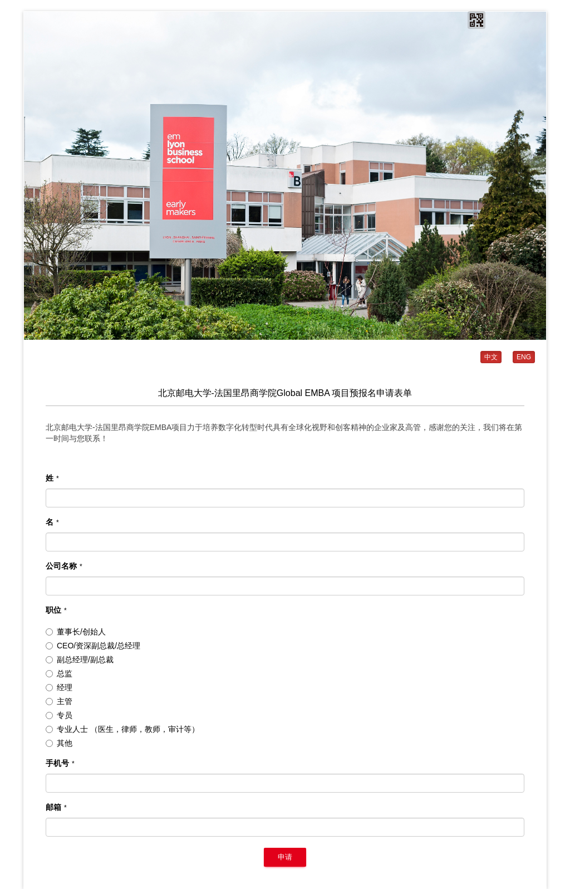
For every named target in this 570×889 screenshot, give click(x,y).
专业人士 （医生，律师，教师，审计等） (122, 729)
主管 (59, 701)
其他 (59, 743)
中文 (491, 357)
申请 (285, 857)
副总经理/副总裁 (80, 659)
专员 (59, 715)
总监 (59, 673)
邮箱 (56, 807)
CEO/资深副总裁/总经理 (93, 645)
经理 (59, 687)
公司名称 (64, 565)
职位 (56, 609)
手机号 (60, 763)
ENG (524, 357)
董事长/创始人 (76, 631)
